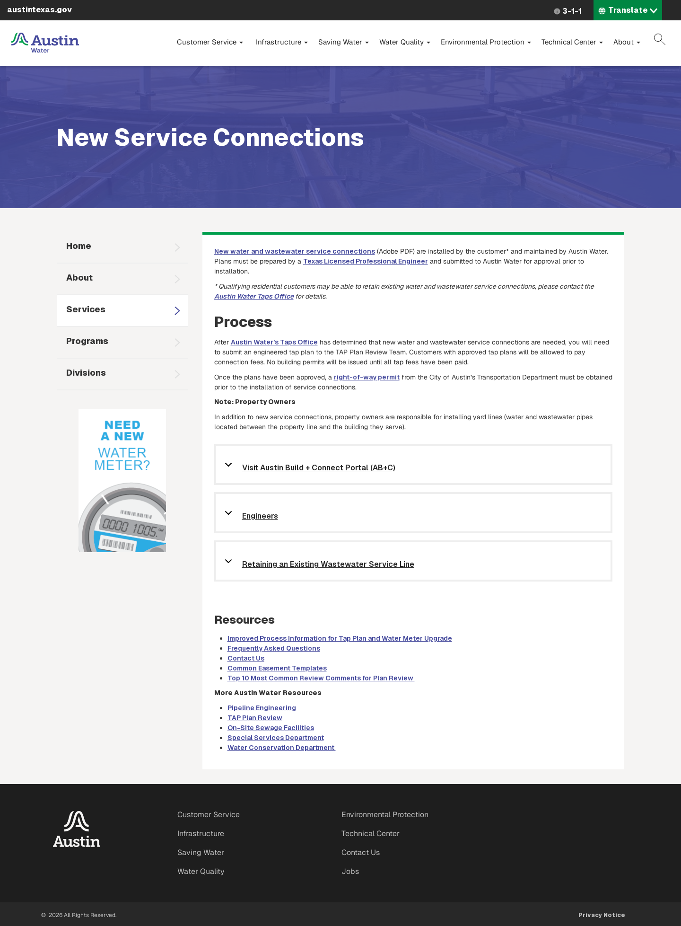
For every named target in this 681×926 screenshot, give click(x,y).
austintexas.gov (39, 10)
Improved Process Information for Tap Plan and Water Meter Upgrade (339, 638)
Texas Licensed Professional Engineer (365, 261)
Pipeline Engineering (261, 708)
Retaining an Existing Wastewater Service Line (328, 564)
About (626, 41)
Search (660, 39)
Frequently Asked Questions (273, 648)
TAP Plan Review (254, 718)
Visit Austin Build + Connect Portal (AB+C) (318, 468)
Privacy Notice (601, 915)
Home (78, 245)
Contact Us (245, 658)
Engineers (260, 516)
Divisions (86, 372)
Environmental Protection (486, 41)
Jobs (350, 871)
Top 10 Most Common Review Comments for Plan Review (321, 678)
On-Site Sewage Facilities (270, 727)
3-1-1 (572, 11)
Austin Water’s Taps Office (274, 342)
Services (85, 309)
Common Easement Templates (277, 668)
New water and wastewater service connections (294, 251)
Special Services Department (275, 737)
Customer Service (210, 41)
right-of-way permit (367, 377)
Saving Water (343, 41)
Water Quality (404, 41)
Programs (87, 340)
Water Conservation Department (281, 747)
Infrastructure (282, 41)
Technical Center (572, 41)
